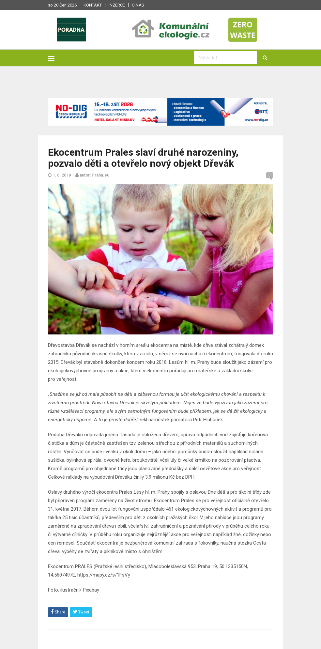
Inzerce (117, 5)
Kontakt (93, 5)
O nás (138, 5)
